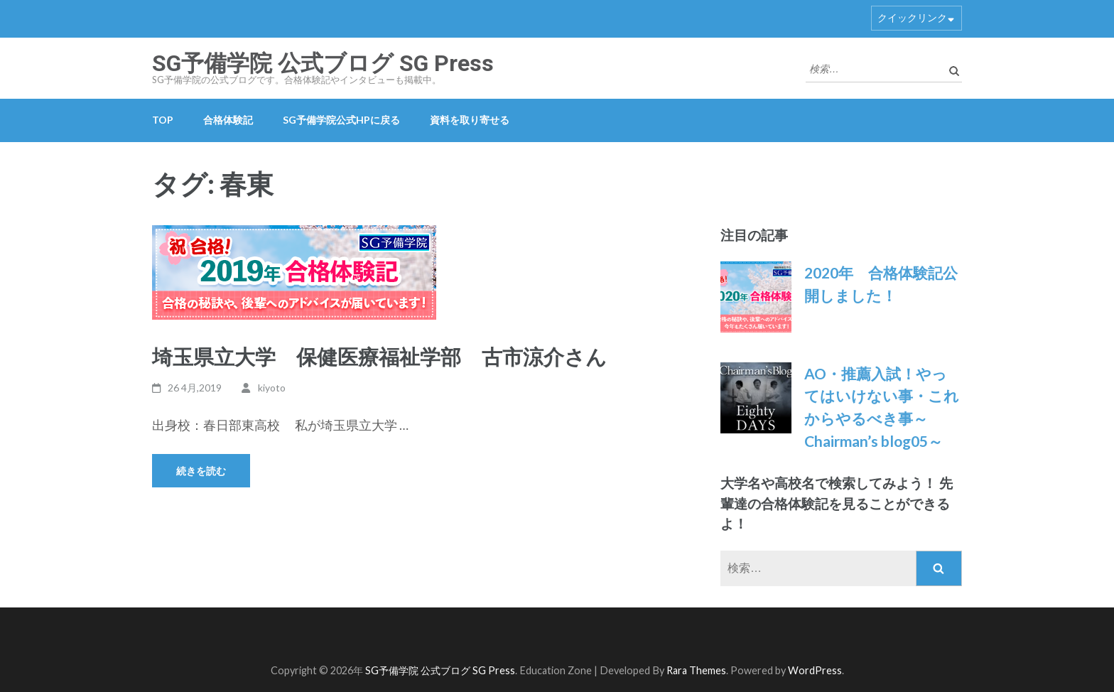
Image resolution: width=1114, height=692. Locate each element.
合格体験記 (228, 120)
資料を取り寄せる (469, 120)
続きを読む (201, 471)
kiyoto (272, 388)
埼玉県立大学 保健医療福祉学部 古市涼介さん (379, 356)
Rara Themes (696, 670)
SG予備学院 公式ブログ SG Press (323, 63)
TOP (162, 120)
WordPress (815, 670)
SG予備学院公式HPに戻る (341, 120)
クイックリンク (912, 17)
